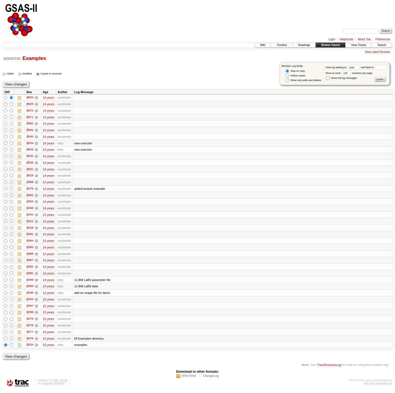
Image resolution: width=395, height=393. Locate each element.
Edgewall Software (53, 385)
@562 (30, 124)
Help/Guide (346, 39)
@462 (30, 196)
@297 (30, 308)
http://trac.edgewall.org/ (378, 385)
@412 (30, 222)
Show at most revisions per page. (349, 73)
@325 (30, 301)
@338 (30, 294)
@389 (30, 255)
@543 (30, 150)
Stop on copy (295, 71)
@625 (30, 104)
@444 (30, 216)
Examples (34, 58)
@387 (30, 262)
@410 (30, 229)
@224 (30, 347)
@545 (30, 137)
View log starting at (343, 67)
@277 (30, 334)
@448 (30, 209)
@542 (30, 156)
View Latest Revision (377, 51)
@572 (30, 110)
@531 (30, 170)
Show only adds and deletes (303, 80)
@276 (30, 341)
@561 (30, 130)
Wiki (262, 45)
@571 (30, 117)
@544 (30, 143)
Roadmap (304, 45)
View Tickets (358, 45)
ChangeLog (211, 378)
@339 (30, 288)
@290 (30, 314)
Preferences (383, 39)
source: (12, 58)
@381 (30, 275)
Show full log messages (341, 78)
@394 (30, 242)
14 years (48, 97)
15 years (48, 301)
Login (332, 39)
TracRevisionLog (329, 367)
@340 (30, 281)
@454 (30, 202)
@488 (30, 183)
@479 (30, 189)
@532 (30, 163)
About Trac (364, 39)
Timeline (281, 45)
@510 (30, 176)
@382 (30, 268)
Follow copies (295, 76)
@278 (30, 327)
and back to (374, 67)
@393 (30, 248)
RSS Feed (189, 378)
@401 (30, 235)
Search (381, 45)
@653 (30, 97)
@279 (30, 321)
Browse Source (330, 45)
